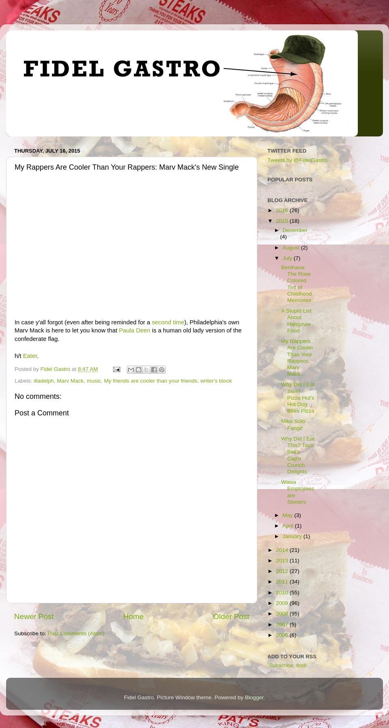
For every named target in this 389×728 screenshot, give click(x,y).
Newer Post (34, 616)
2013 (283, 561)
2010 (283, 593)
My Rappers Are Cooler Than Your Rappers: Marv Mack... (297, 357)
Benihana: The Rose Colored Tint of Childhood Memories (296, 283)
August (291, 248)
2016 (283, 210)
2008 (283, 614)
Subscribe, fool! (287, 665)
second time (168, 322)
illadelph (44, 381)
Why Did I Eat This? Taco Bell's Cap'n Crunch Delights (298, 455)
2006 (283, 635)
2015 (283, 221)
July (288, 258)
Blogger (254, 697)
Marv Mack (70, 381)
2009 (283, 603)
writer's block (216, 381)
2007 (283, 625)
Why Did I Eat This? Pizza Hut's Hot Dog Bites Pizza (298, 397)
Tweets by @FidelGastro (297, 160)
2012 (283, 571)
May (288, 515)
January (293, 536)
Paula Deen (134, 330)
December (295, 230)
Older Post (231, 616)
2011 (283, 582)
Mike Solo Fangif (293, 424)
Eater (30, 356)
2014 (283, 550)
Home (133, 616)
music (94, 381)
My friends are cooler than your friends (150, 381)
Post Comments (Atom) (76, 633)
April (288, 526)
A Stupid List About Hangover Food (296, 321)
